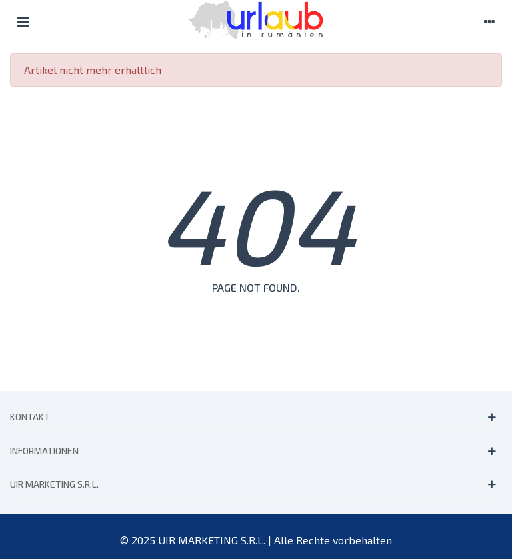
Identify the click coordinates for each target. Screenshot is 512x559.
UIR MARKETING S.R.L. (54, 484)
